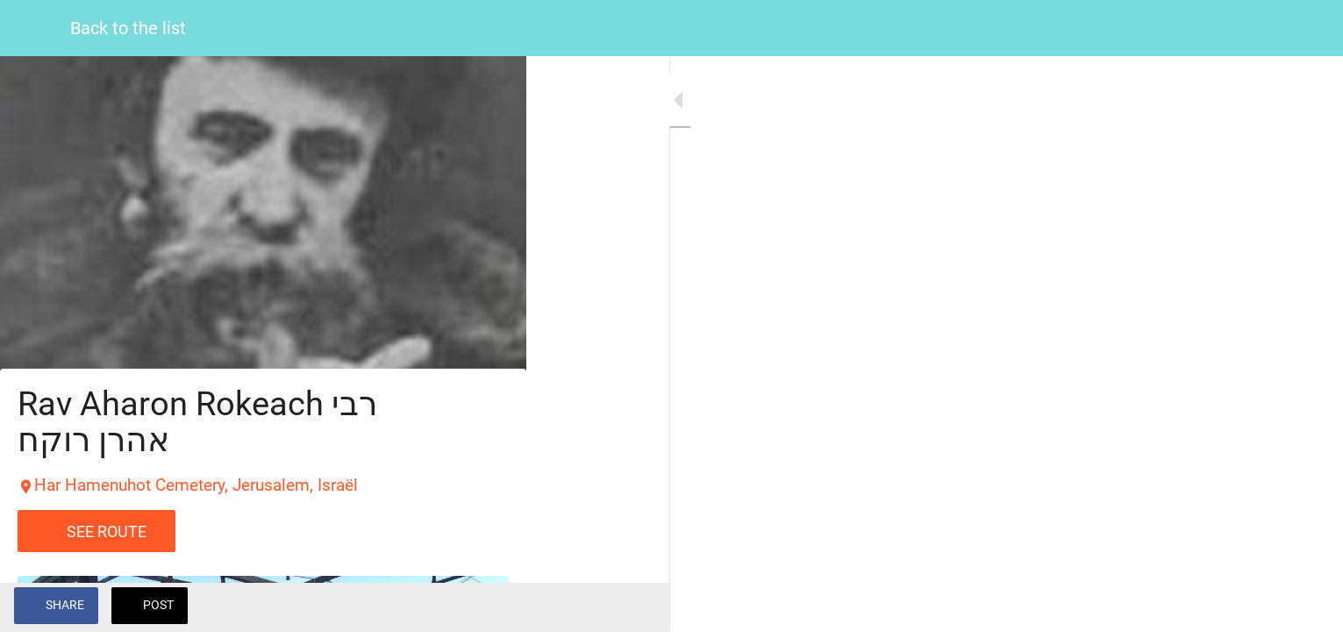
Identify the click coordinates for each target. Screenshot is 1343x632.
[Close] (35, 28)
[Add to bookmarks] (491, 607)
